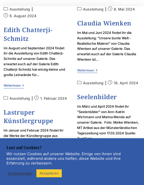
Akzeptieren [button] (49, 173)
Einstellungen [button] (20, 173)
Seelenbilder (97, 96)
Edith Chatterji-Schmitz (28, 34)
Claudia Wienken (104, 23)
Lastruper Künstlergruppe (28, 116)
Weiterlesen (14, 85)
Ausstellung (19, 9)
